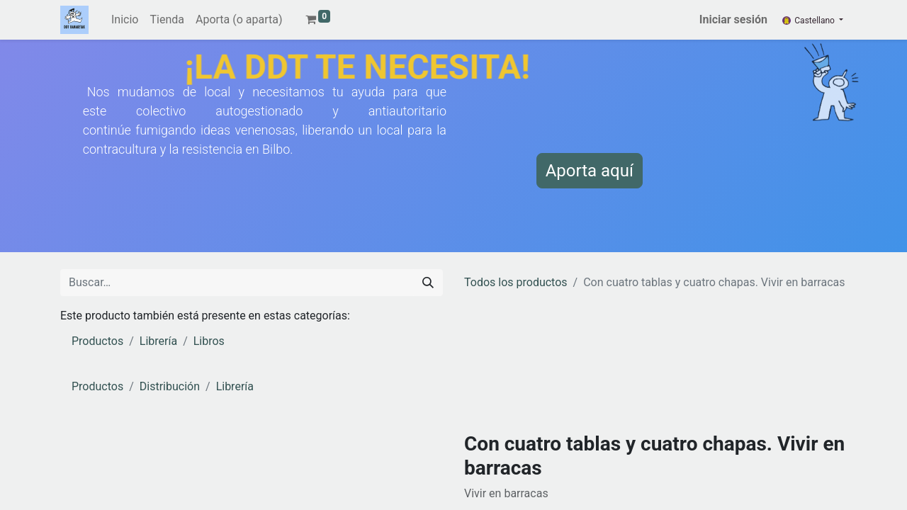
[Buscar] (428, 282)
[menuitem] (125, 20)
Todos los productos (516, 282)
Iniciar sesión (733, 19)
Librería (158, 341)
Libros (209, 341)
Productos (97, 341)
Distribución (170, 386)
